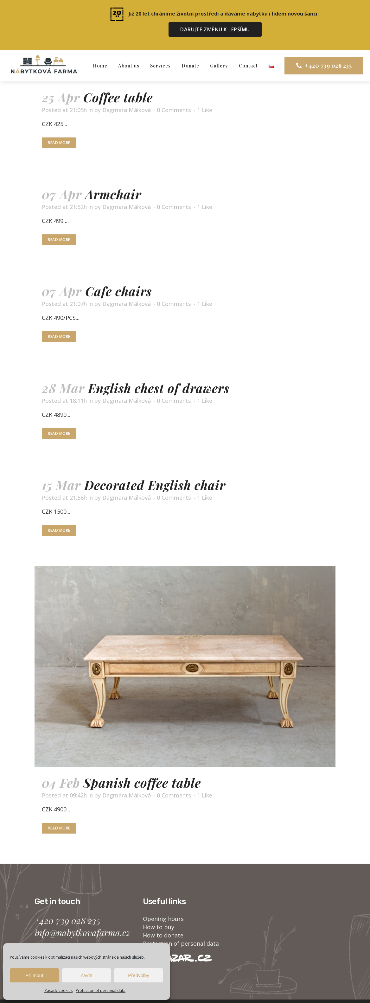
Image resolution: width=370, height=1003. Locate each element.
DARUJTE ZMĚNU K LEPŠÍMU (215, 29)
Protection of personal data (100, 990)
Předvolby (138, 975)
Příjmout (34, 975)
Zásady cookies (58, 990)
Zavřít (86, 975)
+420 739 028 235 (316, 52)
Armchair (113, 181)
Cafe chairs (118, 278)
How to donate (163, 922)
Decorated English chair (155, 472)
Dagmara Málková (126, 97)
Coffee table (118, 84)
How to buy (158, 913)
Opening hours (163, 905)
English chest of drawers (158, 375)
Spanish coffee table (142, 769)
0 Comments (174, 97)
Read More (59, 129)
